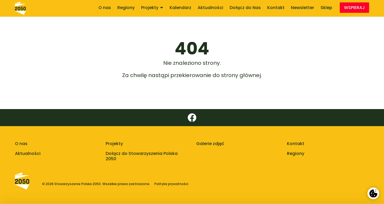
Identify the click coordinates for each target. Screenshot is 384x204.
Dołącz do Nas (245, 8)
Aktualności (210, 8)
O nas (104, 8)
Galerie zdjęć (210, 144)
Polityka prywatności (171, 184)
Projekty (152, 8)
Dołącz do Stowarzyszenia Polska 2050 (142, 156)
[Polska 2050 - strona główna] (22, 184)
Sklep (326, 8)
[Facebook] (192, 117)
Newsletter (302, 8)
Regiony (126, 8)
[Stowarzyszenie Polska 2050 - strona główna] (20, 8)
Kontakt (276, 8)
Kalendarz (180, 8)
